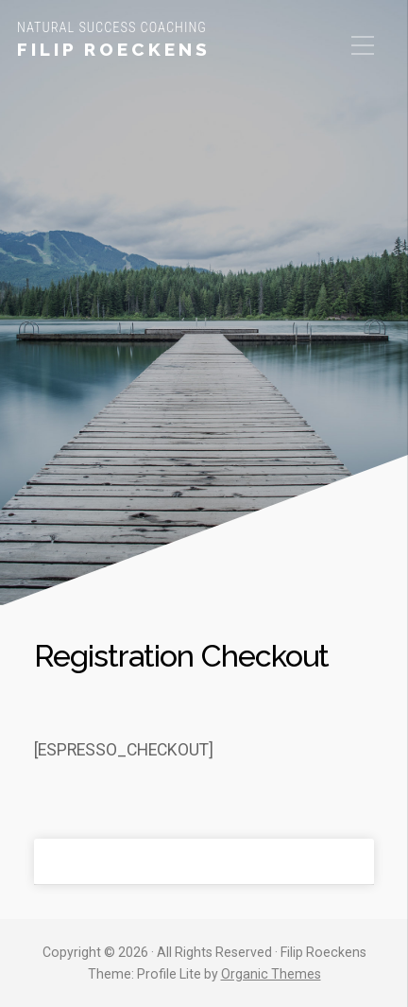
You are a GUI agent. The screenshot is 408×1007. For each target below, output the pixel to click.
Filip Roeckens (114, 49)
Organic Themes (271, 973)
